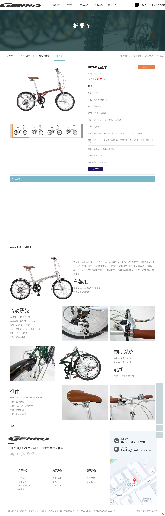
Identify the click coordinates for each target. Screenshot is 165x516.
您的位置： (128, 56)
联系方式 (91, 478)
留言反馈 (91, 482)
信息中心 (98, 5)
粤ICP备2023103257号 (105, 510)
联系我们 (112, 5)
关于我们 (70, 5)
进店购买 (146, 67)
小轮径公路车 (43, 56)
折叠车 (160, 56)
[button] (82, 131)
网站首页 (56, 5)
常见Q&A (56, 482)
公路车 (10, 56)
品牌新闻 (56, 485)
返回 (12, 426)
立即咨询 (96, 169)
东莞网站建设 (151, 510)
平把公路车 (25, 56)
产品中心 (84, 5)
